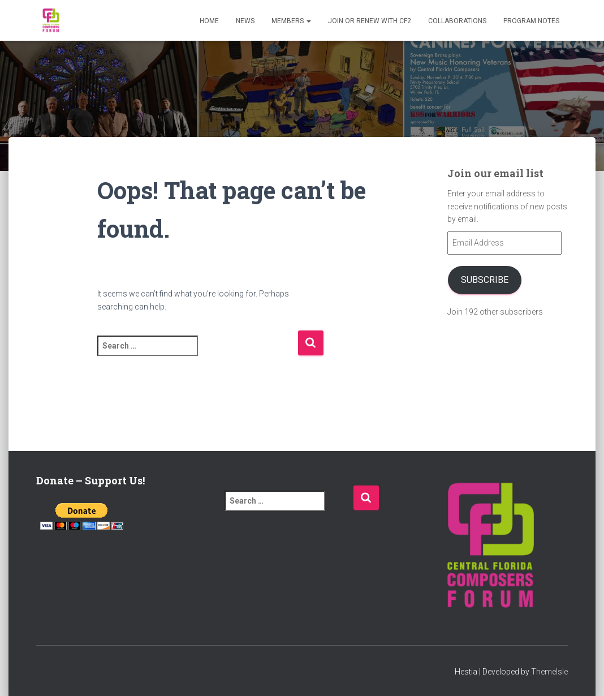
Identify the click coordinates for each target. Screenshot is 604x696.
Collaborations (457, 21)
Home (209, 21)
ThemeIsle (549, 671)
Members (291, 21)
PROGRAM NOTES (531, 21)
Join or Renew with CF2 (369, 21)
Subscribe (484, 279)
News (245, 21)
